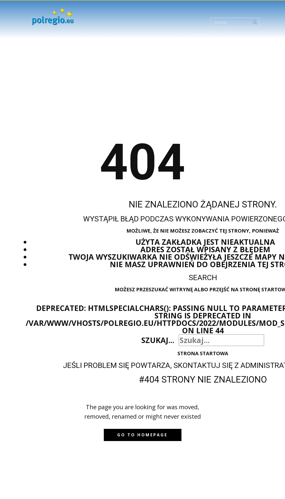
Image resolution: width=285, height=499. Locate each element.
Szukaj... (157, 340)
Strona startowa (202, 353)
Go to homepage (142, 435)
